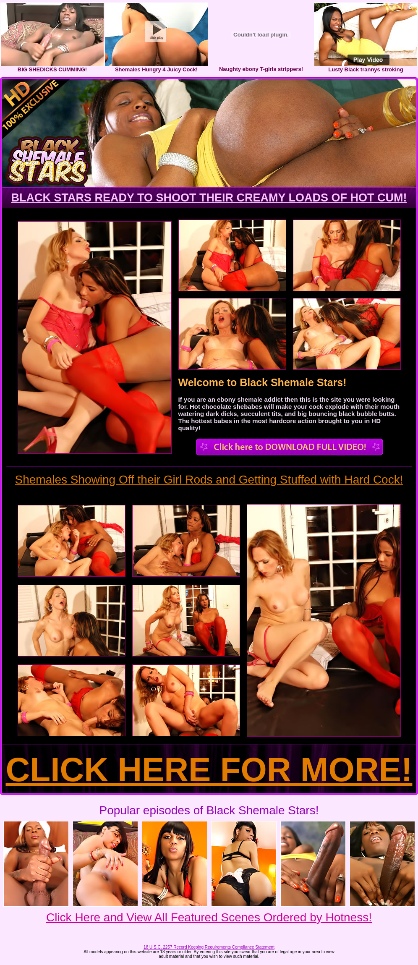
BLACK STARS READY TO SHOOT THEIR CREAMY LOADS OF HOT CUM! (209, 197)
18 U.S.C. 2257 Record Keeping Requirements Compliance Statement (209, 947)
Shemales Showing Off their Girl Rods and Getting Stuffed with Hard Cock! (209, 479)
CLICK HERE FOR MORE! (209, 769)
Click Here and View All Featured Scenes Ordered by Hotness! (209, 917)
